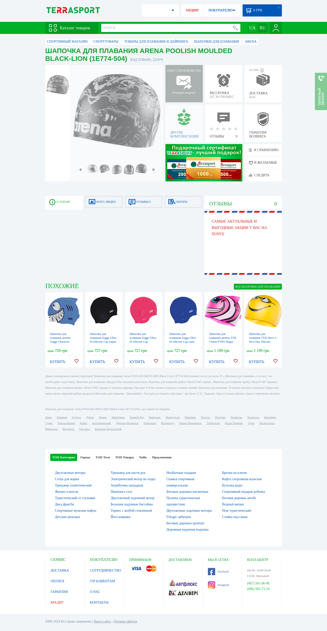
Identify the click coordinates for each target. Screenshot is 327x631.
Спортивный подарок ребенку (243, 491)
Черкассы (253, 417)
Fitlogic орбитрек (178, 517)
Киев (48, 417)
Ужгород (84, 429)
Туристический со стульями (75, 498)
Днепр (90, 417)
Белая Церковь (234, 423)
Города (85, 457)
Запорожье (117, 417)
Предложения (162, 457)
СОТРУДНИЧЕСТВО (105, 570)
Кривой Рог (136, 417)
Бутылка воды (232, 485)
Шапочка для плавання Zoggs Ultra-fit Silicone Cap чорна (103, 337)
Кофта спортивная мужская (242, 479)
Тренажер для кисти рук (128, 473)
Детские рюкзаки (67, 517)
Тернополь (213, 423)
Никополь (51, 429)
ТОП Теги (102, 457)
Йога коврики (120, 517)
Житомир (270, 417)
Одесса (76, 417)
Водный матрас (233, 504)
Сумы (48, 423)
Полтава (220, 417)
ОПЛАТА (58, 581)
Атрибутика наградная (127, 485)
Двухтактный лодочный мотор (132, 498)
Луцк (251, 423)
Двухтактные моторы (70, 473)
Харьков (62, 417)
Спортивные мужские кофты (75, 510)
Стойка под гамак (234, 517)
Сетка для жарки (67, 479)
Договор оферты (125, 621)
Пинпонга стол (121, 491)
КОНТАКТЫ (99, 602)
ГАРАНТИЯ (59, 592)
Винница (190, 417)
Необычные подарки (181, 473)
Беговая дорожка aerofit (239, 498)
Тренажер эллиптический (73, 485)
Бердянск (68, 429)
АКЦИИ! (192, 10)
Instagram (218, 585)
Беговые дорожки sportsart (185, 523)
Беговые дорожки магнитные (187, 491)
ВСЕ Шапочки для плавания (257, 286)
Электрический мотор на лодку (133, 479)
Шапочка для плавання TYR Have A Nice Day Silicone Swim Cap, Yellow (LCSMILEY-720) (263, 341)
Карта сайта (102, 621)
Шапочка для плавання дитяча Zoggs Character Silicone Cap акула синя (61, 341)
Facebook (218, 571)
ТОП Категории (63, 457)
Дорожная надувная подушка (187, 529)
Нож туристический (236, 510)
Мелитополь (267, 423)
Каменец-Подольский (108, 429)
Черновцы (149, 423)
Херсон (205, 417)
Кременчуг (167, 423)
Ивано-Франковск (190, 423)
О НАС (95, 592)
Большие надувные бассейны (132, 504)
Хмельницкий (66, 423)
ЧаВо (143, 457)
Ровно (83, 423)
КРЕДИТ (57, 602)
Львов (102, 417)
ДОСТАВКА (60, 570)
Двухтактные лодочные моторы (189, 510)
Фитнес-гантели (66, 491)
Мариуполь (172, 417)
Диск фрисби (64, 504)
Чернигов (236, 417)
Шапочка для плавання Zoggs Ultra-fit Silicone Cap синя (183, 337)
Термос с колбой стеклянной (131, 510)
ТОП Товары (124, 457)
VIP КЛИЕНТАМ (102, 581)
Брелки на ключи (234, 473)
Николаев (154, 417)
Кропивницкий (101, 423)
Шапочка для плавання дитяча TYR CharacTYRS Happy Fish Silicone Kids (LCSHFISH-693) (222, 341)
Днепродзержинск (127, 423)
